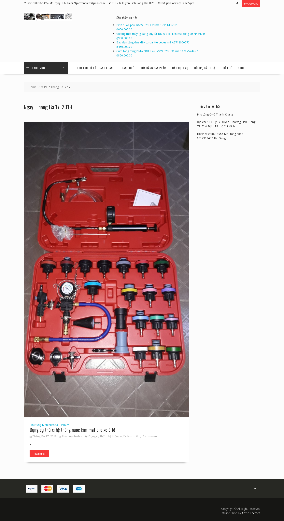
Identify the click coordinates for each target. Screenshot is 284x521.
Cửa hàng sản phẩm (153, 68)
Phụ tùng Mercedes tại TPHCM (49, 424)
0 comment (150, 436)
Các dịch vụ (180, 68)
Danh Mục (36, 68)
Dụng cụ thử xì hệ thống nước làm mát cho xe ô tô (72, 429)
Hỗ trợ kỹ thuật (205, 68)
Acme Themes (251, 513)
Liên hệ (227, 68)
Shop (241, 68)
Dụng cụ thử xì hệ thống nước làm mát (113, 436)
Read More (39, 453)
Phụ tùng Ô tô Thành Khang (95, 68)
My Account (251, 3)
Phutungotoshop (71, 436)
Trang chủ (127, 68)
